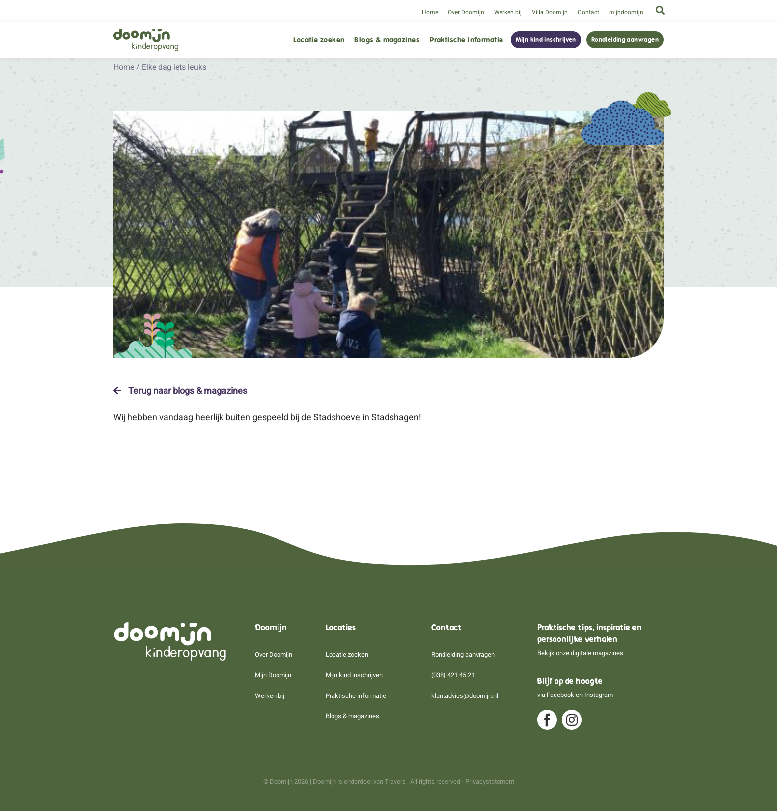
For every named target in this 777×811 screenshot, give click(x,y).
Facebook (560, 694)
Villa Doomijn (550, 12)
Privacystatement (489, 781)
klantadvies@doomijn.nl (464, 695)
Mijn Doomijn (273, 675)
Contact (588, 12)
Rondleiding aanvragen (625, 40)
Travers (395, 781)
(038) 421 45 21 (453, 675)
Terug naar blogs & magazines (180, 391)
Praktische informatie (466, 40)
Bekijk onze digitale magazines (580, 653)
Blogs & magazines (387, 40)
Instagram (598, 694)
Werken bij (508, 12)
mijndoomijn (626, 12)
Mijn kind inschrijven (546, 40)
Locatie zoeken (318, 40)
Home (430, 12)
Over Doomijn (466, 12)
